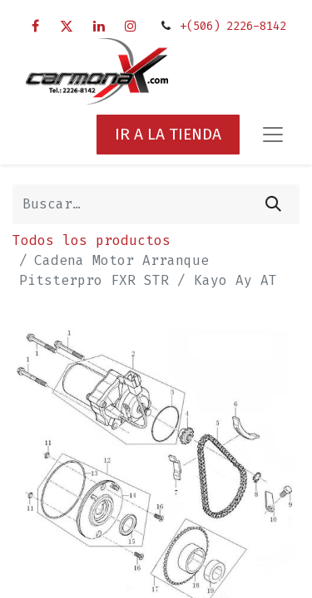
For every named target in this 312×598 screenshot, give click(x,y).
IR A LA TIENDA (168, 134)
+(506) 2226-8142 (233, 26)
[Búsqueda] (273, 204)
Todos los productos (91, 240)
